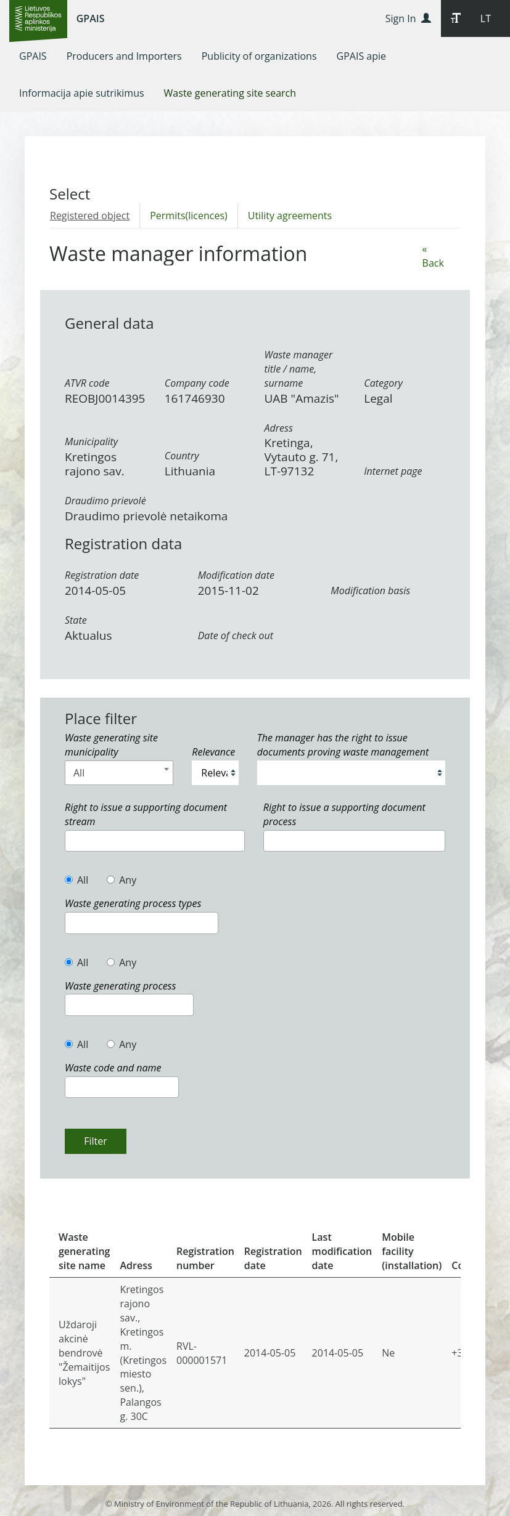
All (76, 880)
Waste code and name (113, 1068)
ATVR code (87, 383)
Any (121, 880)
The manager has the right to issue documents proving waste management (343, 745)
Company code (197, 383)
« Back (433, 256)
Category (383, 383)
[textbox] (72, 840)
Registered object (90, 215)
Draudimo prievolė (105, 500)
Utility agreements (290, 215)
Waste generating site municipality (111, 745)
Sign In (408, 18)
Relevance (213, 752)
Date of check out (235, 635)
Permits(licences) (189, 215)
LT (485, 18)
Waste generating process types (133, 903)
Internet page (393, 471)
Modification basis (370, 590)
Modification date (236, 575)
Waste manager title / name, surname (299, 369)
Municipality (91, 441)
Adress (279, 428)
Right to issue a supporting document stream (146, 814)
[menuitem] (33, 56)
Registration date (102, 575)
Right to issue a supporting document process (344, 814)
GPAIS (90, 18)
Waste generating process (120, 986)
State (76, 620)
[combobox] (119, 772)
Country (182, 455)
